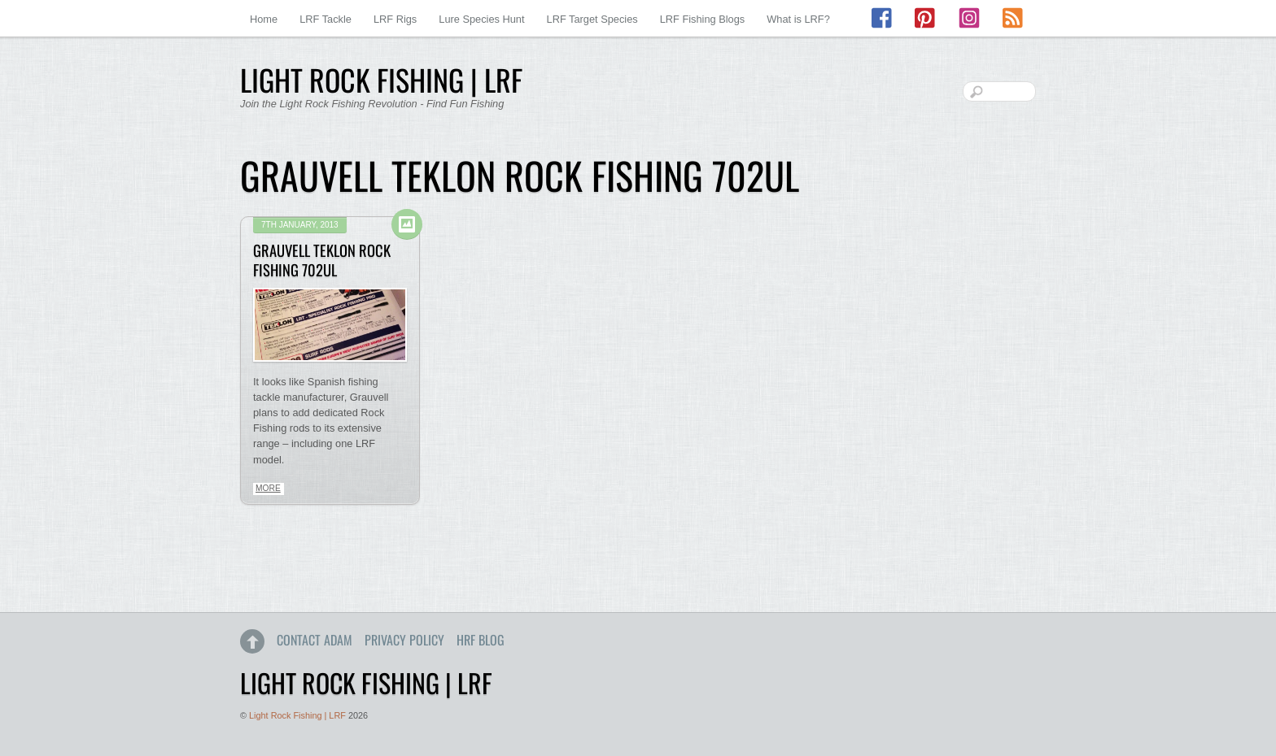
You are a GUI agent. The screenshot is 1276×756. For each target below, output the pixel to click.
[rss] (1012, 18)
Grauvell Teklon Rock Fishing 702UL (322, 259)
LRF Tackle (325, 19)
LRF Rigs (395, 19)
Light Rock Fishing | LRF (297, 715)
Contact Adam (314, 640)
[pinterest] (926, 18)
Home (263, 19)
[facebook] (882, 18)
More (268, 488)
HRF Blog (481, 640)
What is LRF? (798, 19)
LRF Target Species (592, 19)
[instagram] (969, 18)
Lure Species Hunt (481, 19)
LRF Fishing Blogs (702, 19)
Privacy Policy (404, 640)
